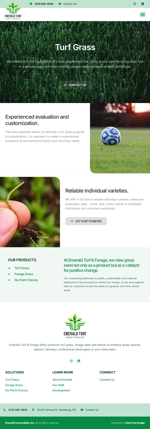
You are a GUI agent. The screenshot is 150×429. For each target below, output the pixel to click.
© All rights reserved (32, 422)
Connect (108, 372)
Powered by (128, 422)
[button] (142, 14)
